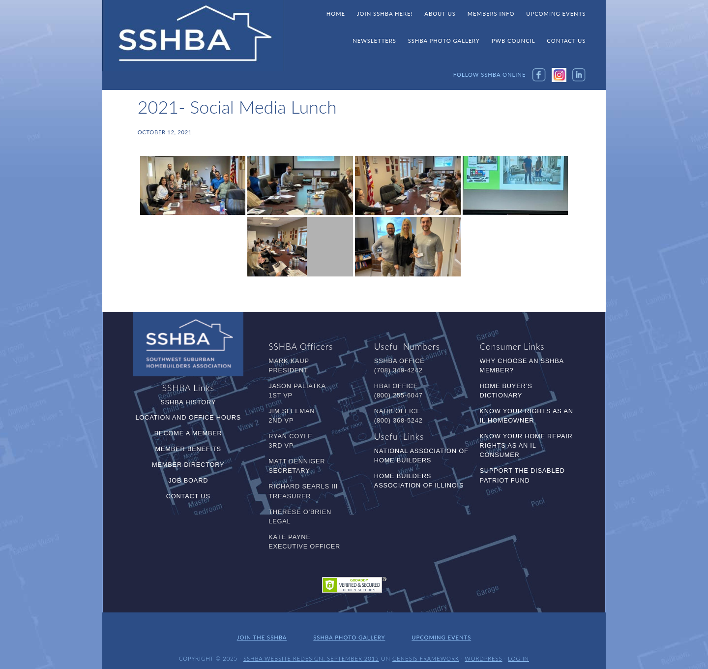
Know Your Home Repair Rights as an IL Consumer (526, 445)
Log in (518, 653)
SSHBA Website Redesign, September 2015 (311, 653)
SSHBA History (188, 402)
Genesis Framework (425, 653)
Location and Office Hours (188, 417)
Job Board (188, 480)
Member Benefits (188, 449)
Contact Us (188, 496)
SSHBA (193, 36)
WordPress (483, 653)
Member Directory (188, 464)
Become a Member (188, 433)
